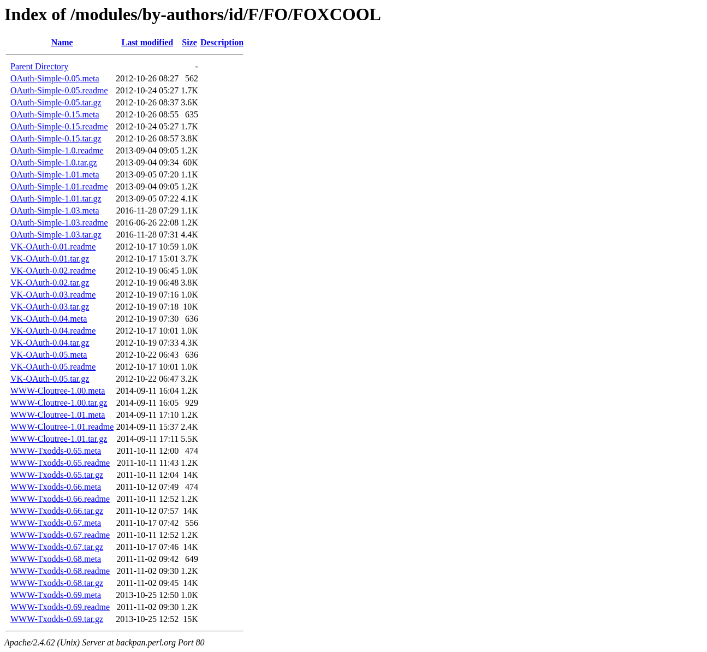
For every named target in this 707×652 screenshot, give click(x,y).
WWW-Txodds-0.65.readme (60, 462)
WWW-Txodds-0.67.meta (55, 522)
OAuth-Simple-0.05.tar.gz (56, 102)
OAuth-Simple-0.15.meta (54, 114)
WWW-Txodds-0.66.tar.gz (56, 510)
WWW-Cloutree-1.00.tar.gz (58, 402)
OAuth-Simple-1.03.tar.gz (56, 234)
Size (189, 42)
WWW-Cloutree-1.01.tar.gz (58, 438)
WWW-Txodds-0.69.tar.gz (56, 619)
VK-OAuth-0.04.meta (48, 318)
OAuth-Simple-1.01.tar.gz (56, 198)
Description (221, 42)
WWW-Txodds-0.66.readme (60, 498)
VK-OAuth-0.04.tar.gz (49, 342)
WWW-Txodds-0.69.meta (55, 595)
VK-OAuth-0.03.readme (53, 294)
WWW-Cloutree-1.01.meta (57, 414)
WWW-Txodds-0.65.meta (55, 450)
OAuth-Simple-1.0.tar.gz (53, 162)
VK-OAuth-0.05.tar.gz (49, 378)
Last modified (147, 42)
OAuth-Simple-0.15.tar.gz (56, 138)
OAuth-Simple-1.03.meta (54, 210)
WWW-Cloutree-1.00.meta (57, 390)
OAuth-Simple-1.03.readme (59, 222)
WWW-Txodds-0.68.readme (60, 571)
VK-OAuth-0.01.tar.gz (49, 258)
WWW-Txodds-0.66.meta (55, 486)
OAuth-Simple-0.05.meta (54, 78)
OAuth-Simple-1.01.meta (54, 174)
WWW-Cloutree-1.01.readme (62, 426)
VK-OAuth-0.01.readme (53, 246)
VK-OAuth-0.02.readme (53, 270)
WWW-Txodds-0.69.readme (60, 607)
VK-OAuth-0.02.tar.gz (49, 282)
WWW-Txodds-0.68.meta (55, 559)
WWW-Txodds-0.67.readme (60, 535)
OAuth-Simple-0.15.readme (59, 126)
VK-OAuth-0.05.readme (53, 366)
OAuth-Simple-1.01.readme (59, 186)
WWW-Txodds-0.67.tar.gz (56, 547)
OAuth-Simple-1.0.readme (57, 150)
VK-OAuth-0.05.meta (48, 354)
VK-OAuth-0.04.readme (53, 330)
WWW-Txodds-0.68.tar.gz (56, 583)
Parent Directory (39, 66)
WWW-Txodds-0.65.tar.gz (56, 474)
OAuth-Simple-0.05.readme (59, 90)
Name (62, 42)
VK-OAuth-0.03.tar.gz (49, 306)
